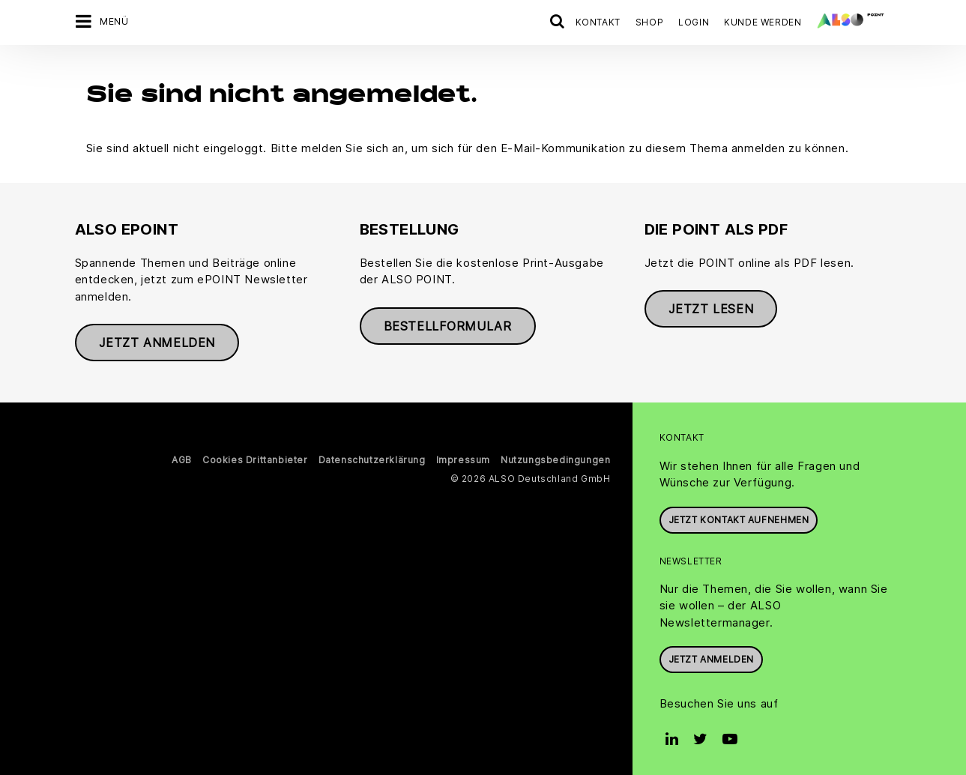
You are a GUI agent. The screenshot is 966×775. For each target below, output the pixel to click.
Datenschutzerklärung (372, 455)
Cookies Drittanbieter (255, 455)
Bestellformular (448, 320)
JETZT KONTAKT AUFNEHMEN (738, 514)
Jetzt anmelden (157, 338)
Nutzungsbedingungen (555, 455)
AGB (182, 455)
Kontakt (598, 22)
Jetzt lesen (711, 304)
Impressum (463, 455)
